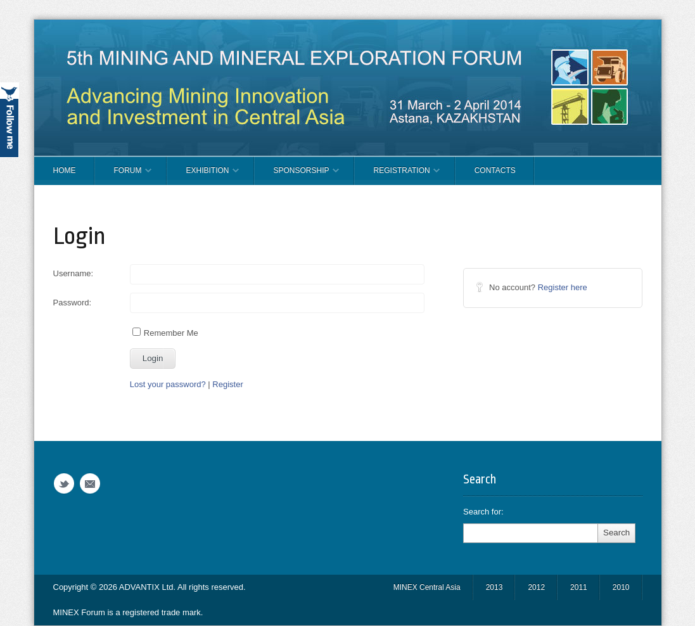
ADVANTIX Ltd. (148, 587)
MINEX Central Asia (427, 587)
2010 (621, 587)
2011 (578, 587)
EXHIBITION (203, 175)
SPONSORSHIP (297, 175)
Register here (562, 287)
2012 (536, 587)
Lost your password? (168, 384)
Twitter (64, 484)
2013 (494, 587)
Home (64, 170)
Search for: (483, 511)
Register (227, 384)
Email (90, 484)
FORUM (123, 175)
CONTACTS (495, 170)
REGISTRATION (397, 175)
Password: (72, 302)
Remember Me (165, 333)
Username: (73, 273)
